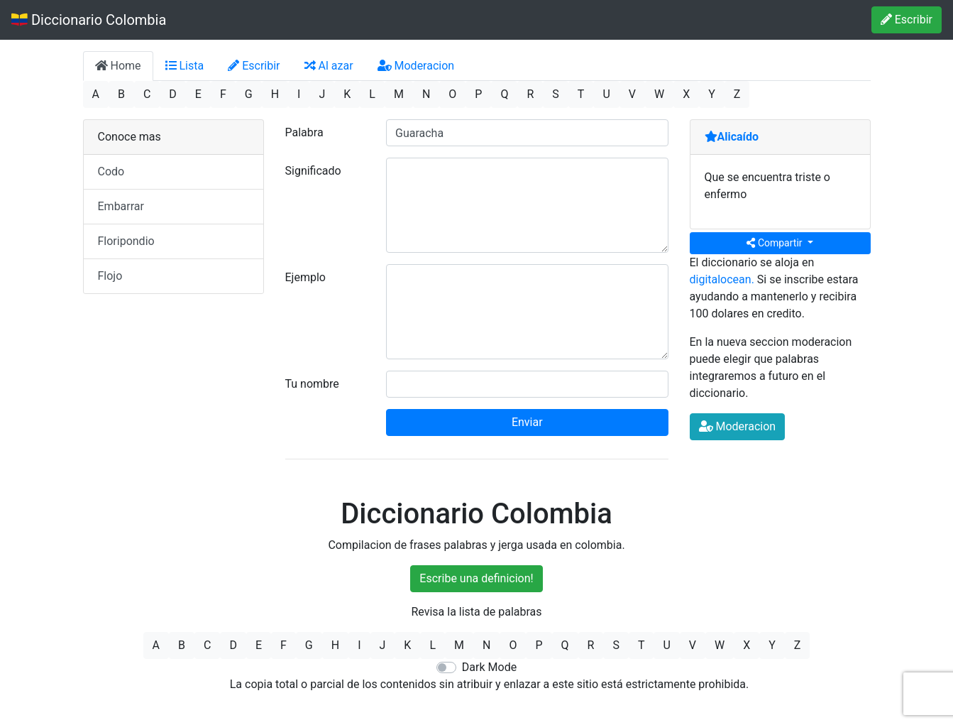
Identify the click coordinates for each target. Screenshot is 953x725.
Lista (184, 65)
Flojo (110, 276)
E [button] (198, 94)
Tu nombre (312, 384)
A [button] (95, 94)
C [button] (146, 94)
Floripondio (126, 241)
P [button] (478, 94)
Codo (111, 171)
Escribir (906, 19)
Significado (313, 171)
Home (118, 65)
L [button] (372, 94)
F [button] (223, 94)
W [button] (659, 94)
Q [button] (504, 94)
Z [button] (737, 94)
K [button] (347, 94)
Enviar (527, 422)
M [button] (399, 94)
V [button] (632, 94)
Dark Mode (489, 667)
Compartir (776, 243)
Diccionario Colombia (88, 19)
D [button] (173, 94)
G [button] (249, 94)
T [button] (581, 94)
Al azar (328, 65)
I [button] (298, 94)
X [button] (686, 94)
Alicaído (732, 136)
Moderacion (416, 65)
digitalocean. (722, 279)
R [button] (530, 94)
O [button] (452, 94)
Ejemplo (305, 277)
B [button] (121, 94)
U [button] (606, 94)
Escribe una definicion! (476, 578)
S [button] (555, 94)
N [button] (426, 94)
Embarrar (121, 206)
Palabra (304, 132)
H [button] (275, 94)
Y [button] (711, 94)
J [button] (322, 94)
